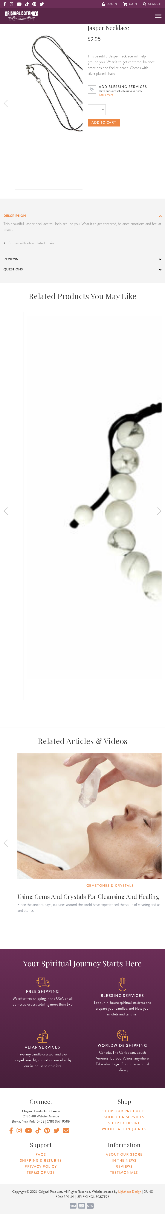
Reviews (124, 1166)
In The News (124, 1160)
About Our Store (124, 1154)
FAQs (41, 1154)
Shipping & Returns (41, 1160)
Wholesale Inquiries (124, 1129)
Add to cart (104, 122)
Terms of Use (41, 1172)
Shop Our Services (124, 1117)
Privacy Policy (41, 1166)
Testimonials (124, 1172)
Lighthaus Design (129, 1191)
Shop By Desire (124, 1123)
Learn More (106, 95)
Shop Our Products (124, 1111)
